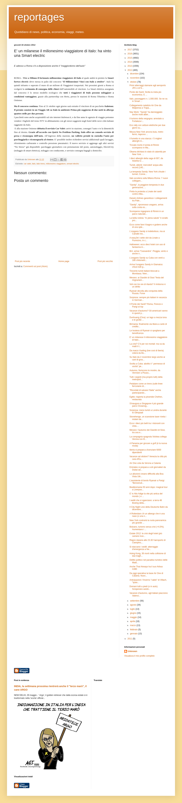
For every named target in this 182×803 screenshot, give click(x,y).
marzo (133, 625)
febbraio (134, 629)
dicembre (134, 73)
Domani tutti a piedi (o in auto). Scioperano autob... (144, 587)
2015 (130, 58)
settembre (135, 601)
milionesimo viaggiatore (56, 164)
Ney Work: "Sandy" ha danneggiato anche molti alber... (146, 113)
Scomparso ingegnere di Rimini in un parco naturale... (147, 212)
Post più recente (22, 261)
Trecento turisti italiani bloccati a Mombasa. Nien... (144, 272)
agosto (133, 605)
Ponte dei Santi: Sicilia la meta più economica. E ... (145, 93)
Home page (63, 261)
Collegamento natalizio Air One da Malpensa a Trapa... (145, 106)
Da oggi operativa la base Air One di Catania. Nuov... (146, 574)
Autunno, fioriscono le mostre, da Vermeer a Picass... (145, 371)
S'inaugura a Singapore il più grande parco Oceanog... (146, 404)
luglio (132, 609)
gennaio (134, 633)
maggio (134, 617)
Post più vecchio (105, 261)
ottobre (133, 82)
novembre (135, 78)
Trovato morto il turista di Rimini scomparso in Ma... (144, 146)
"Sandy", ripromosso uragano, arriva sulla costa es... (146, 205)
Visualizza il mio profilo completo (139, 656)
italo (34, 164)
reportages (39, 17)
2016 (130, 53)
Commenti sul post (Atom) (35, 266)
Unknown (132, 651)
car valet (27, 164)
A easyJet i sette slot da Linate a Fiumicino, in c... (145, 239)
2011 (130, 638)
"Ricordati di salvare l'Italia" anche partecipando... (145, 391)
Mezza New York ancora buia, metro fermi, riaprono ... (146, 133)
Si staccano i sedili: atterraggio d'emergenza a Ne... (144, 548)
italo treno (41, 164)
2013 (130, 66)
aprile (133, 621)
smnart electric (73, 164)
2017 (130, 49)
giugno (133, 613)
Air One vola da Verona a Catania (145, 463)
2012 (130, 70)
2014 (130, 62)
